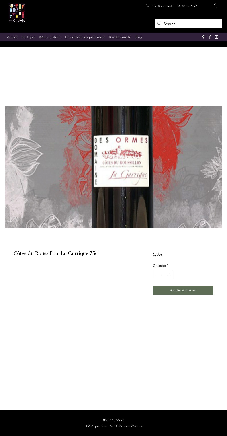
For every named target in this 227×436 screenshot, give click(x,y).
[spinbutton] (162, 275)
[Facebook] (210, 37)
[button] (215, 5)
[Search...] (188, 24)
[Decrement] (156, 275)
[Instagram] (216, 37)
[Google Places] (203, 37)
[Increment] (169, 275)
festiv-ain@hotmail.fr (159, 6)
